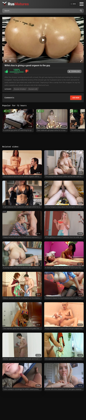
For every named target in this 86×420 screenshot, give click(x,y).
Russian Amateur (20, 89)
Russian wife (33, 89)
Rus (18, 4)
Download (74, 71)
